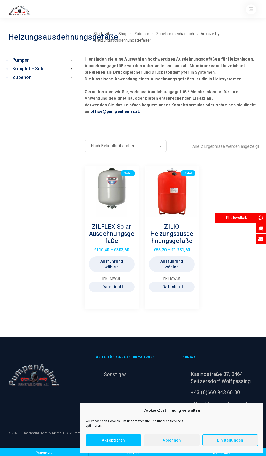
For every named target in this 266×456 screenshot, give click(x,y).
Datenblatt (112, 287)
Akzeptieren (113, 440)
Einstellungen (230, 440)
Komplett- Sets (43, 68)
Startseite (102, 33)
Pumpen (43, 60)
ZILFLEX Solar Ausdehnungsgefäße (111, 233)
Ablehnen (172, 440)
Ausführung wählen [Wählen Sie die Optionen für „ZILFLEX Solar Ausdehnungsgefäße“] (111, 264)
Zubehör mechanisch (175, 33)
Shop (123, 33)
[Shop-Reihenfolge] (126, 146)
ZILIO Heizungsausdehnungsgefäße (171, 233)
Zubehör (141, 33)
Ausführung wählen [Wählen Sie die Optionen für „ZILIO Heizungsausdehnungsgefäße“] (171, 264)
